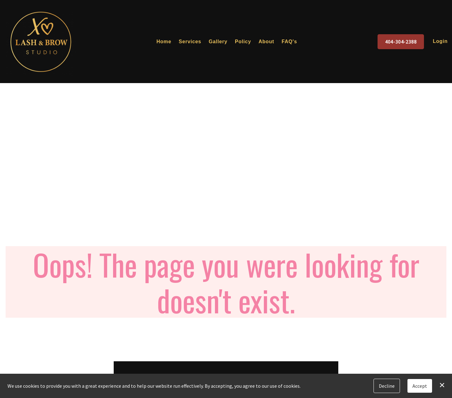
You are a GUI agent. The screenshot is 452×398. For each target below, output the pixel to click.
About (266, 41)
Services (190, 41)
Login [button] (440, 41)
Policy (243, 41)
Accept (419, 386)
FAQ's (289, 41)
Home (163, 41)
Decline (387, 386)
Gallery (218, 41)
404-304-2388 (401, 42)
